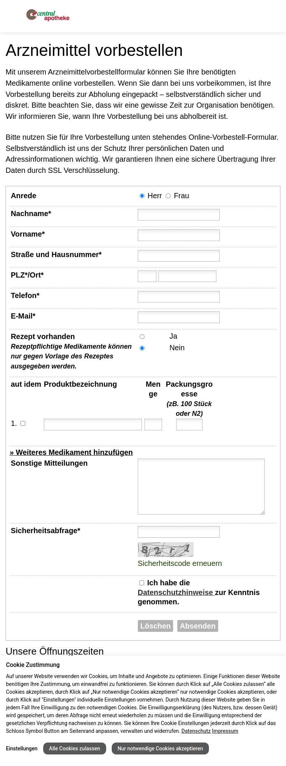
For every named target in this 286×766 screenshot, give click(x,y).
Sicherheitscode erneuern (180, 563)
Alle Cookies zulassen (74, 748)
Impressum (225, 731)
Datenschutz (195, 731)
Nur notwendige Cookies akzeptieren (160, 748)
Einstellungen (22, 748)
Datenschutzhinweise (176, 592)
